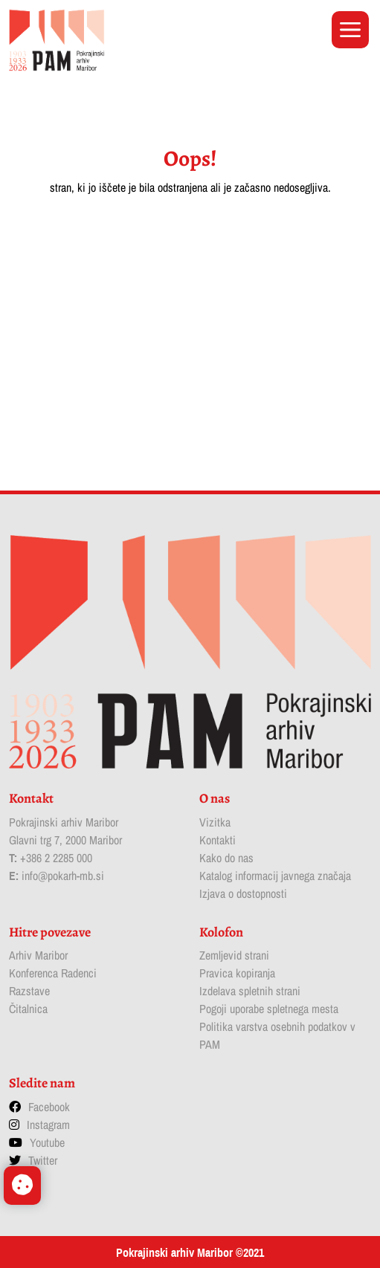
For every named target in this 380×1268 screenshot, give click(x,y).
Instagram (48, 1124)
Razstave (29, 991)
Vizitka (215, 822)
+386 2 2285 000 (56, 858)
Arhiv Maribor (38, 955)
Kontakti (217, 840)
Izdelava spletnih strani (249, 991)
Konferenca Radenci (53, 973)
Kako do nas (226, 858)
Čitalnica (28, 1008)
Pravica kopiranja (237, 973)
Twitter (42, 1160)
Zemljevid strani (234, 955)
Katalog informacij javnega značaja (275, 875)
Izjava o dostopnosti (243, 893)
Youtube (47, 1142)
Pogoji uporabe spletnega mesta (268, 1008)
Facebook (49, 1107)
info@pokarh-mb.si (63, 875)
